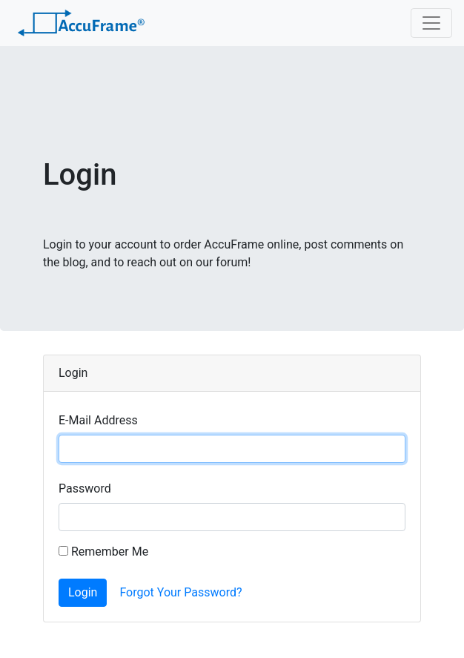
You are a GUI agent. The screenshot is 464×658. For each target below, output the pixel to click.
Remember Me (103, 552)
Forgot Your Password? (180, 592)
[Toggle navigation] (431, 23)
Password (85, 488)
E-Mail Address (98, 420)
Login (82, 592)
